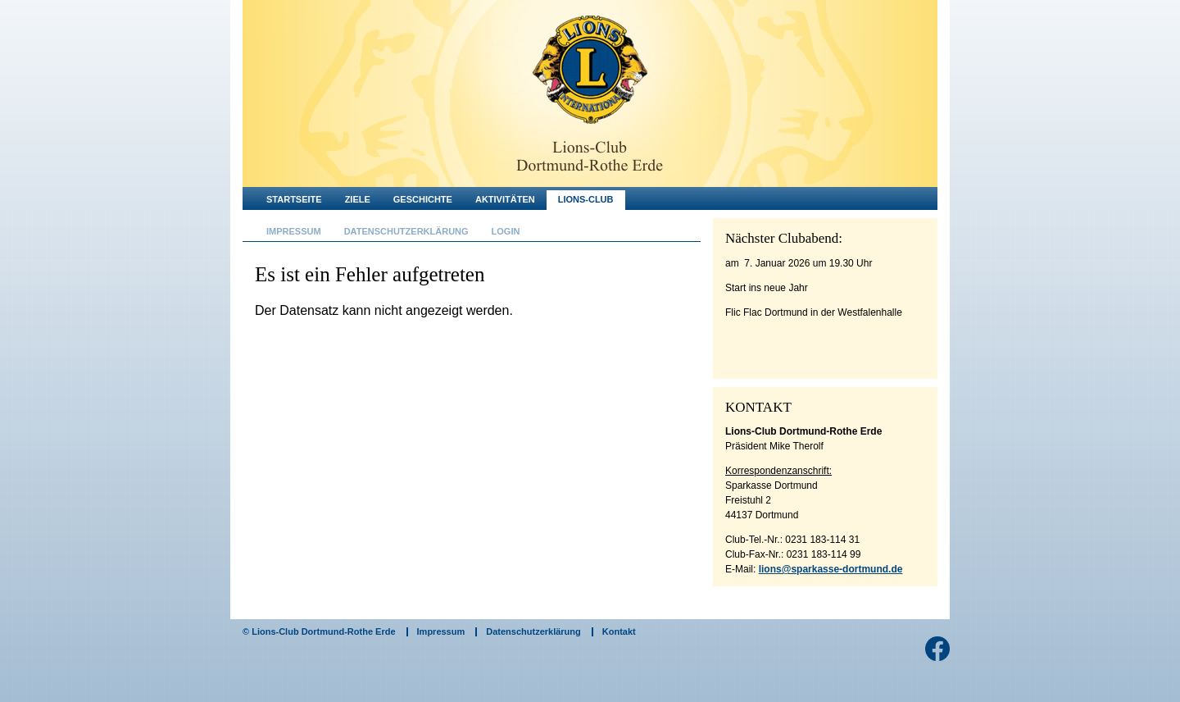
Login (506, 231)
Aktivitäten (505, 199)
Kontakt (619, 631)
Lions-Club (586, 199)
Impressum (293, 231)
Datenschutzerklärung (406, 231)
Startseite (294, 199)
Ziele (357, 199)
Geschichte (422, 199)
